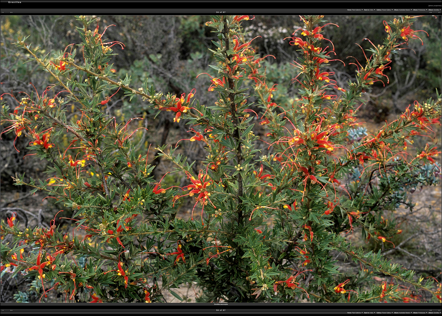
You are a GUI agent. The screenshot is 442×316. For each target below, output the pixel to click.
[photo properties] (435, 5)
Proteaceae (423, 10)
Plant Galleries (357, 10)
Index (372, 10)
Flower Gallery (387, 10)
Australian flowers (405, 10)
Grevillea (437, 10)
